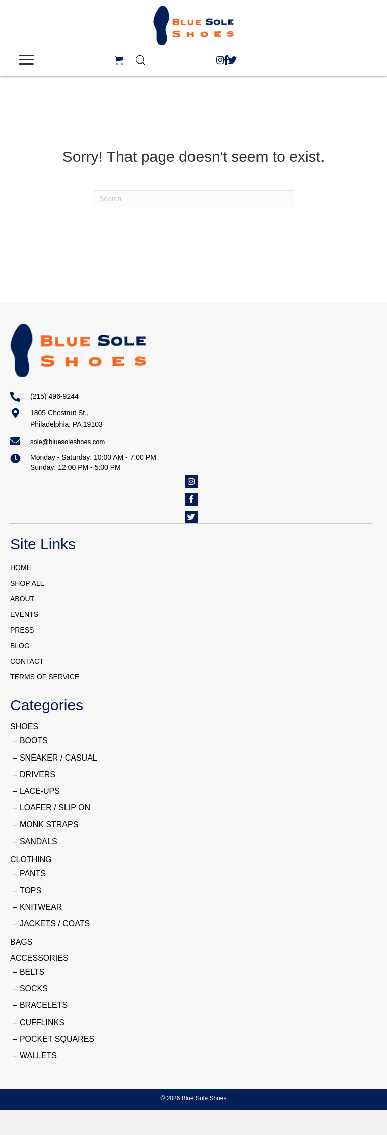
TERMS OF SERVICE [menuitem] (44, 677)
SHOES (24, 726)
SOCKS (34, 988)
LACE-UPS (40, 791)
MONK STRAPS (49, 824)
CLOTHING (31, 859)
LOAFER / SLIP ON (55, 807)
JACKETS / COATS (55, 923)
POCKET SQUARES (57, 1039)
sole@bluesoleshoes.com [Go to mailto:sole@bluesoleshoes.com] (67, 442)
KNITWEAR (41, 907)
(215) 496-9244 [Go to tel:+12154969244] (54, 396)
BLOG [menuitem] (20, 646)
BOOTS (34, 740)
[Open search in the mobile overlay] (164, 60)
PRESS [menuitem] (22, 630)
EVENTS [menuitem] (24, 614)
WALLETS (38, 1055)
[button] (220, 60)
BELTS (32, 972)
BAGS (21, 942)
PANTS (33, 873)
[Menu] (26, 60)
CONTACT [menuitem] (27, 661)
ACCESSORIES (39, 958)
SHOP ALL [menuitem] (27, 583)
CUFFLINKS (42, 1022)
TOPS (30, 890)
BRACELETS (44, 1005)
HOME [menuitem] (20, 567)
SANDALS (38, 841)
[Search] (193, 198)
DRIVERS (37, 774)
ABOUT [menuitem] (22, 599)
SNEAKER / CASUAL (58, 757)
